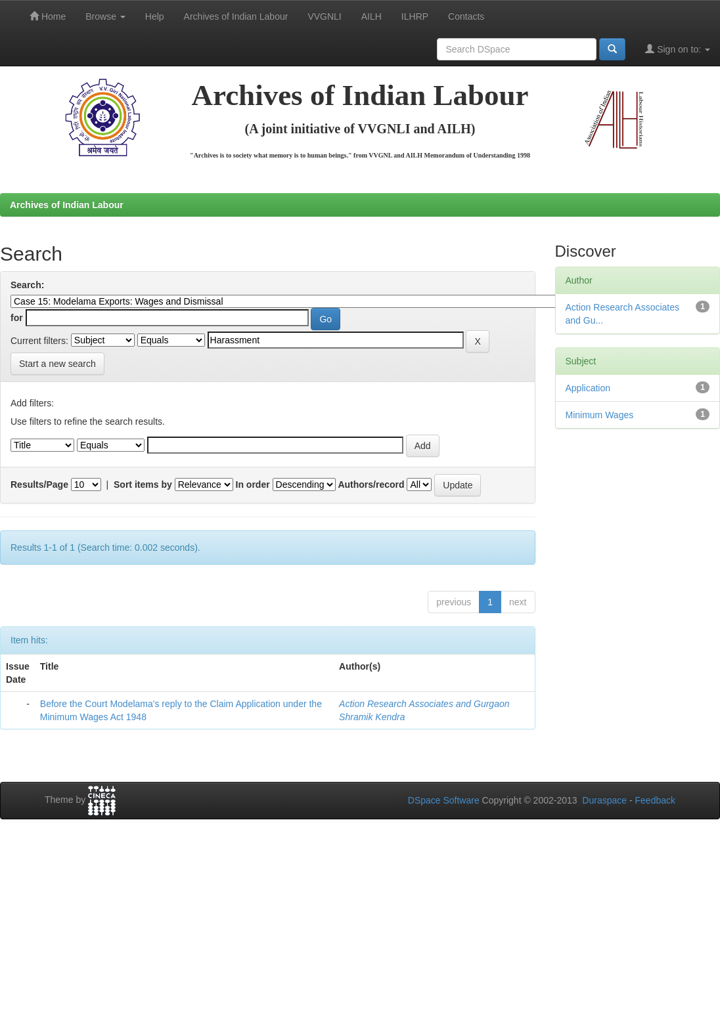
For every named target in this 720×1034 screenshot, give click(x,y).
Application (588, 388)
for (17, 317)
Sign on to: (677, 48)
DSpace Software (444, 800)
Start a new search (57, 363)
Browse (105, 16)
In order (253, 484)
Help (154, 16)
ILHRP (414, 16)
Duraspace (604, 800)
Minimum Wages (600, 415)
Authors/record (371, 484)
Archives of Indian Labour (236, 16)
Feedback (655, 800)
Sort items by (143, 484)
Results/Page (39, 484)
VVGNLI (324, 16)
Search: (27, 285)
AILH (371, 16)
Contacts (466, 16)
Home (48, 16)
